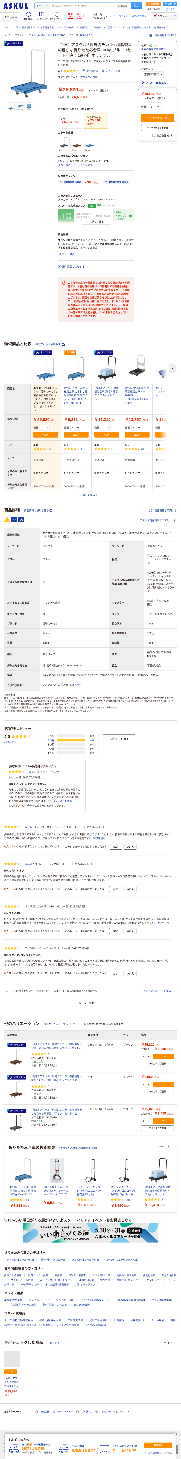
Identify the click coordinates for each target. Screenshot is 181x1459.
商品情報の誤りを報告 (38, 510)
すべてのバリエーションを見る (75, 165)
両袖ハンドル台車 (126, 1275)
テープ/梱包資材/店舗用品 (18, 1320)
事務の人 (30, 864)
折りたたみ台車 (66, 27)
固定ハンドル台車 (38, 1275)
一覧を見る (53, 1342)
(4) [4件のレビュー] (50, 448)
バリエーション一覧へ (55, 1024)
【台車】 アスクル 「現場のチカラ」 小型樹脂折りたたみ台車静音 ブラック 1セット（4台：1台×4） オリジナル (56, 1111)
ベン (27, 906)
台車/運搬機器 (47, 27)
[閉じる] (176, 1434)
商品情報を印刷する (163, 35)
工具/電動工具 (75, 1320)
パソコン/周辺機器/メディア (95, 1300)
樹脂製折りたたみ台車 (90, 27)
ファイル (34, 1300)
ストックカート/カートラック (56, 1279)
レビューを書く (111, 71)
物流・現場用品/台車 (25, 27)
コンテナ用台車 (77, 1275)
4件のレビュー (11, 742)
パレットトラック (85, 1284)
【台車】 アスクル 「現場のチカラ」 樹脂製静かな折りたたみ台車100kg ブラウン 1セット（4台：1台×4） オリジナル (56, 1046)
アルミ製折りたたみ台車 (85, 1259)
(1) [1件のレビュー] (173, 448)
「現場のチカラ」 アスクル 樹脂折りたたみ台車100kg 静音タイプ (137, 27)
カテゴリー (9, 17)
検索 (136, 5)
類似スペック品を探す (50, 344)
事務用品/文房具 (13, 1300)
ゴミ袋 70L (87, 1412)
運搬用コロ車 (86, 1279)
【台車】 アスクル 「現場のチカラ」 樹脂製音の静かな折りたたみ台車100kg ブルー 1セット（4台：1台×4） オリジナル (11, 1382)
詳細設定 (122, 6)
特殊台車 (105, 1279)
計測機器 (119, 1320)
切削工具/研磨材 (99, 1320)
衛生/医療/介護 (82, 1304)
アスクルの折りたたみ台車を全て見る (47, 35)
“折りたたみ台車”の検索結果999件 (78, 1148)
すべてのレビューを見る (157, 991)
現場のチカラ (86, 35)
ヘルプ (171, 9)
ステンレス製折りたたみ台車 (122, 1259)
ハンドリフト (154, 1279)
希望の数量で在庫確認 (153, 49)
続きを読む (66, 801)
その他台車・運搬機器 (57, 1284)
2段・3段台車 (169, 1275)
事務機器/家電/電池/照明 (131, 1300)
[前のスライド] (5, 1176)
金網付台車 (149, 1275)
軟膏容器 (45, 1412)
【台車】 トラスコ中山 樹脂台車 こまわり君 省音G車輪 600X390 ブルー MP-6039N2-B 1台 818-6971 (76, 395)
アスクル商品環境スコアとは (158, 521)
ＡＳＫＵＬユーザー (36, 827)
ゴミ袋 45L (106, 1412)
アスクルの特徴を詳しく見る (158, 1453)
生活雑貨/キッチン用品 (23, 1304)
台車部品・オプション (128, 1279)
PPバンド (125, 1412)
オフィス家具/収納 (161, 1300)
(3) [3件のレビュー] (81, 448)
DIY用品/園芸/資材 (96, 1324)
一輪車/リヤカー (30, 1284)
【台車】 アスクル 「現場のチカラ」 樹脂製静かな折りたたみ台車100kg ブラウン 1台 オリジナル (56, 1078)
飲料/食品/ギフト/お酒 (55, 1304)
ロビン (33, 771)
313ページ (76, 684)
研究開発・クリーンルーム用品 (147, 1320)
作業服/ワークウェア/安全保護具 (61, 1324)
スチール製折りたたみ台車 (19, 1259)
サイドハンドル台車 (22, 1279)
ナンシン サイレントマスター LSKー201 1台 (167, 391)
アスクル (19, 35)
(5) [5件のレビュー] (112, 448)
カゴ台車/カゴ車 (101, 1275)
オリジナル (14, 43)
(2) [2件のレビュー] (142, 448)
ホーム (7, 27)
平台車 (58, 1275)
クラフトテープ (65, 1412)
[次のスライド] (176, 1176)
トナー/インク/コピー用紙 (59, 1300)
